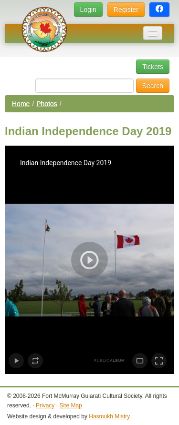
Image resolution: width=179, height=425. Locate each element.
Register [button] (126, 9)
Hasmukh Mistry (109, 416)
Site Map (70, 405)
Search (152, 85)
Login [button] (88, 9)
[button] (159, 9)
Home (21, 104)
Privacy (45, 405)
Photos (46, 104)
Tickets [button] (152, 66)
